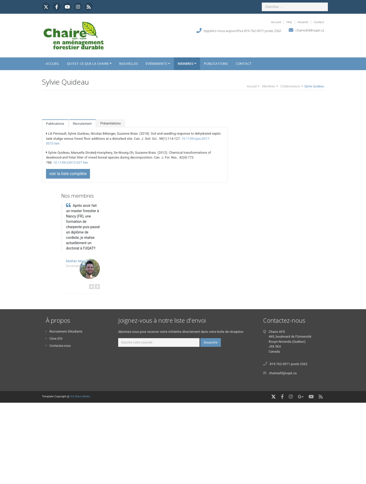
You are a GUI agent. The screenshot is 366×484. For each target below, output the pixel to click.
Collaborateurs (290, 86)
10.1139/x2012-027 (67, 162)
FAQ (289, 22)
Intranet (302, 22)
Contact (319, 22)
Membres (187, 63)
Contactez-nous (58, 346)
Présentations (110, 123)
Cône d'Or (54, 338)
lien (56, 143)
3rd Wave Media (80, 396)
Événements (158, 63)
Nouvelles (128, 63)
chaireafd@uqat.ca (309, 30)
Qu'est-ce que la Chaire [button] (89, 63)
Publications (216, 63)
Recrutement (82, 124)
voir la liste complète (68, 173)
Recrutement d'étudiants (64, 331)
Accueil (276, 22)
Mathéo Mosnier (78, 261)
